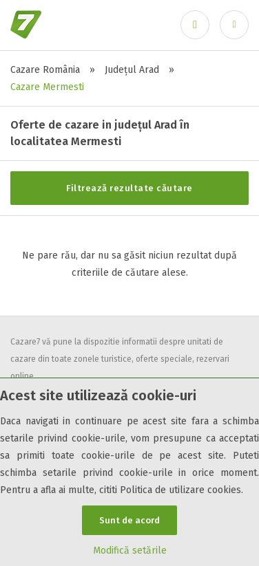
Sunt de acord (129, 520)
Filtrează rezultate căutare (129, 188)
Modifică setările (130, 550)
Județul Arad (132, 70)
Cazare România (45, 70)
